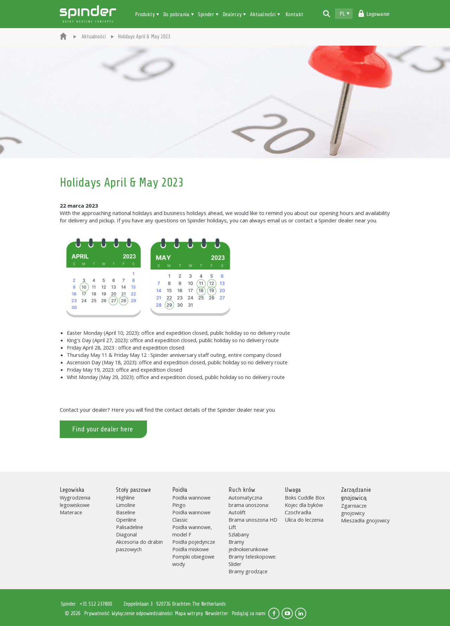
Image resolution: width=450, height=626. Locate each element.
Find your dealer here (102, 429)
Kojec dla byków (304, 504)
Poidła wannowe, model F (192, 530)
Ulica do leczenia (304, 519)
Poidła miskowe (190, 549)
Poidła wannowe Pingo (191, 501)
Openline (126, 519)
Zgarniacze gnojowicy (354, 509)
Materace (71, 512)
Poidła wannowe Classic (191, 516)
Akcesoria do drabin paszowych (139, 545)
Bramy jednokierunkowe (248, 545)
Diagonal (126, 534)
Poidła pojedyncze (193, 541)
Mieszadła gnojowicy (365, 520)
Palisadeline (129, 526)
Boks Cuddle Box (305, 497)
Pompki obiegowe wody (193, 560)
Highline (125, 497)
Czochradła (298, 512)
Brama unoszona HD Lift (253, 523)
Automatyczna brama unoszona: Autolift (249, 505)
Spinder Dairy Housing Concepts (88, 14)
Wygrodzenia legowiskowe (75, 501)
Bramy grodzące (248, 571)
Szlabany (239, 534)
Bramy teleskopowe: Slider (252, 560)
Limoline (125, 504)
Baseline (125, 512)
